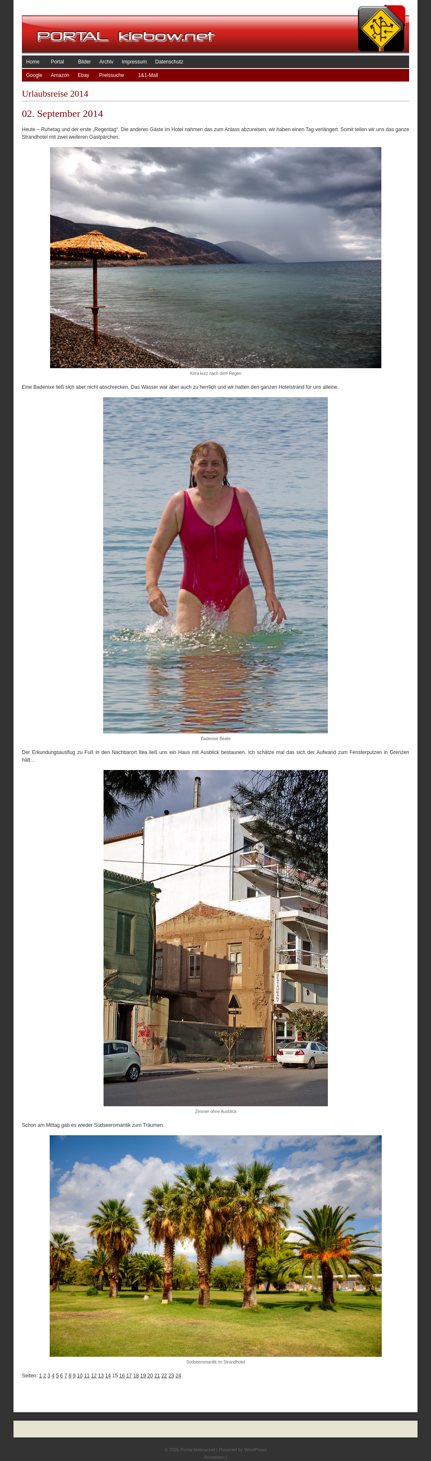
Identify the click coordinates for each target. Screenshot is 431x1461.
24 (178, 1376)
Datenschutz (169, 62)
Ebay (84, 75)
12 (93, 1376)
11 (87, 1376)
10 (79, 1376)
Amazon (60, 75)
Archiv (106, 62)
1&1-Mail (148, 75)
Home (34, 62)
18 (136, 1376)
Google (34, 75)
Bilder (84, 62)
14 (108, 1376)
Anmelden (214, 1457)
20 (150, 1376)
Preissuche (114, 75)
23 (171, 1376)
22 (164, 1376)
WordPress (255, 1449)
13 (101, 1376)
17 (129, 1376)
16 (122, 1376)
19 (143, 1376)
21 (157, 1376)
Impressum (134, 62)
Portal (60, 62)
